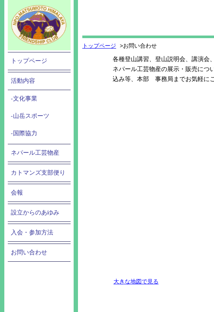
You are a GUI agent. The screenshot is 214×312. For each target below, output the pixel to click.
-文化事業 (24, 98)
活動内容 (23, 81)
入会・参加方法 (32, 232)
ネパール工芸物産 (35, 153)
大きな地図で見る (136, 281)
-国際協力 (24, 133)
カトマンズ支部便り (38, 172)
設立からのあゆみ (35, 212)
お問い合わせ (29, 252)
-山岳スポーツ (30, 116)
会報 (17, 192)
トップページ (29, 61)
